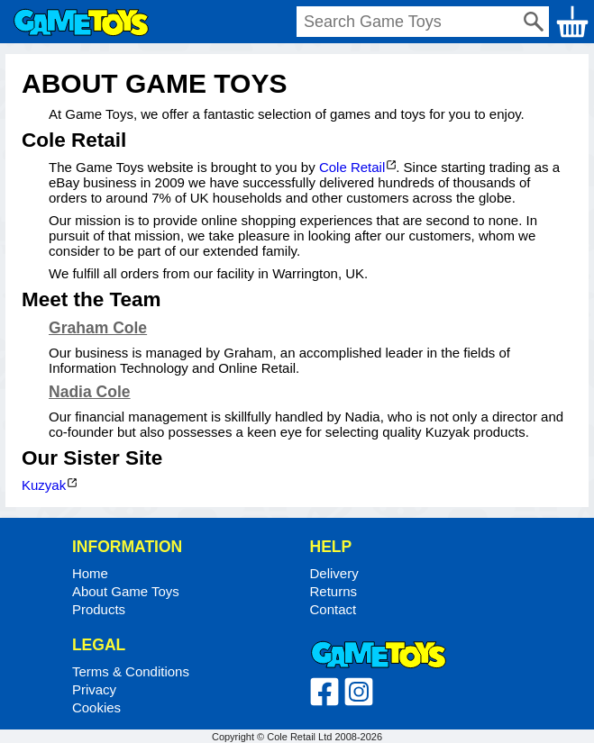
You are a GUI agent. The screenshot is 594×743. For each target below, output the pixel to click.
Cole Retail (352, 167)
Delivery (334, 573)
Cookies (96, 707)
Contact (333, 609)
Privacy (94, 689)
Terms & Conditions (130, 671)
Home (81, 21)
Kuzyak (44, 485)
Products (98, 609)
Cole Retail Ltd (299, 736)
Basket (572, 21)
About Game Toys (125, 591)
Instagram (358, 691)
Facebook (324, 691)
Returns (334, 591)
